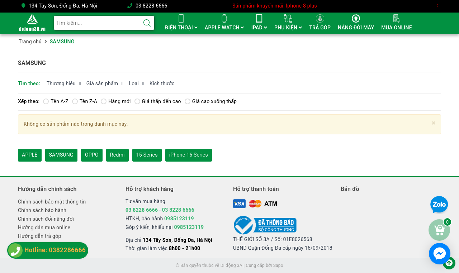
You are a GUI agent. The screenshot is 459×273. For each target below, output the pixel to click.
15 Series (147, 155)
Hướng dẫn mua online (44, 227)
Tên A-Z (55, 101)
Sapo (278, 265)
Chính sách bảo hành (42, 210)
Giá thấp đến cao (157, 101)
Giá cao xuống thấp (211, 101)
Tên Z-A (84, 101)
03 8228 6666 (151, 6)
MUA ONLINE (396, 27)
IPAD (259, 27)
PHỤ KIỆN (288, 27)
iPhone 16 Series (188, 155)
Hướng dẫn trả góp (39, 236)
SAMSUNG (61, 155)
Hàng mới (116, 101)
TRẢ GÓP (320, 27)
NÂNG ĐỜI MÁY (356, 27)
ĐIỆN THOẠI (181, 27)
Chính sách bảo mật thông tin (52, 202)
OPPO (92, 155)
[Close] (434, 123)
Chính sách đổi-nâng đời (46, 219)
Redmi (117, 155)
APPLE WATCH (224, 27)
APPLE (30, 155)
